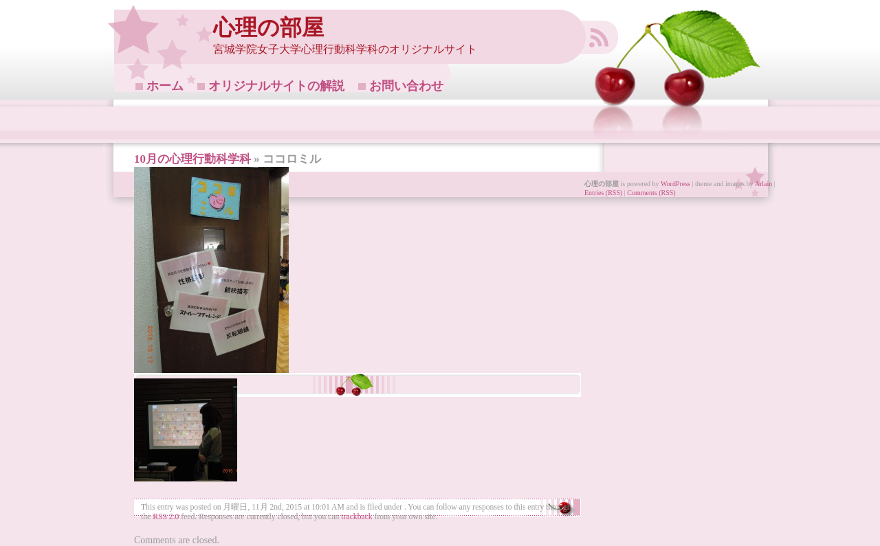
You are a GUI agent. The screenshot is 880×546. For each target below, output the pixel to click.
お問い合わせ (406, 86)
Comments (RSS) (651, 192)
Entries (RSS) (603, 192)
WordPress (675, 183)
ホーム (165, 86)
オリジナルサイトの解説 (276, 86)
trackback (356, 516)
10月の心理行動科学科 (192, 159)
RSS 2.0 (166, 516)
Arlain (764, 183)
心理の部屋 (268, 28)
